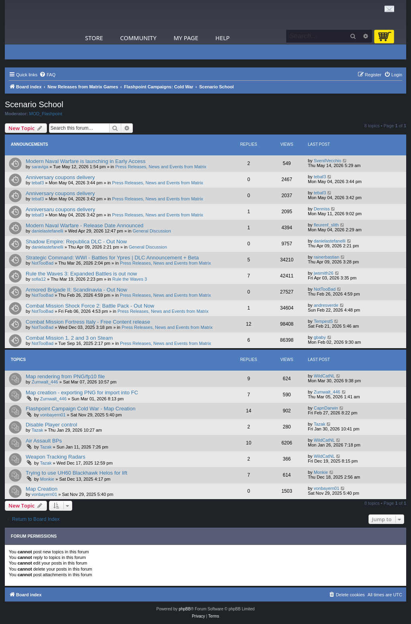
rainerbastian (327, 257)
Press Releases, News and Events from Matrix (160, 166)
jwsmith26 (324, 273)
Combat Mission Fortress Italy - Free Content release (88, 322)
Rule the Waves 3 (129, 279)
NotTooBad (42, 263)
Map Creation (41, 489)
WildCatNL (324, 375)
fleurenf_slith (326, 224)
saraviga (40, 166)
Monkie (47, 479)
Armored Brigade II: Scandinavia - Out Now (76, 290)
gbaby (320, 337)
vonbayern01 (53, 414)
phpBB (185, 609)
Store (94, 38)
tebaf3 (38, 182)
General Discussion (151, 230)
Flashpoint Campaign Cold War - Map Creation (81, 409)
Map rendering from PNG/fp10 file (65, 376)
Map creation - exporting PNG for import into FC (82, 392)
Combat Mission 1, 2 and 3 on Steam (69, 338)
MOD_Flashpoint (46, 113)
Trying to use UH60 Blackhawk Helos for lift (76, 473)
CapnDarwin (326, 408)
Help (223, 38)
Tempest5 (323, 321)
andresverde (326, 305)
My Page (185, 38)
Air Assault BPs (44, 441)
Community (138, 38)
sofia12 (39, 279)
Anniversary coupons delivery (60, 177)
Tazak (37, 430)
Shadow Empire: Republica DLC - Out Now (76, 242)
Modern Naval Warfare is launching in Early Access (86, 161)
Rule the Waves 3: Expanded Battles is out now (81, 274)
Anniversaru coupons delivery (60, 209)
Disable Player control (51, 425)
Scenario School (34, 104)
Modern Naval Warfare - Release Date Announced (84, 225)
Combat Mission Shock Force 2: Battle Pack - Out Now (90, 306)
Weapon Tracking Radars (55, 457)
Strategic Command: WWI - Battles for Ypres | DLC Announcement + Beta (112, 258)
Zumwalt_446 (45, 381)
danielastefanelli (47, 230)
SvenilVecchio (328, 160)
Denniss (322, 208)
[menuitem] (47, 75)
